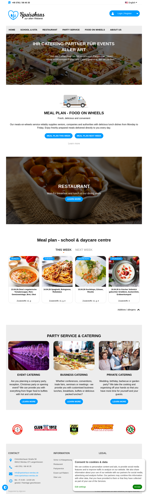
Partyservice (58, 468)
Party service (71, 29)
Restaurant (49, 29)
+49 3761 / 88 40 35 (19, 2)
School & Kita (28, 29)
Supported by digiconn (16, 491)
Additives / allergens (129, 309)
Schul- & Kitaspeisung (62, 460)
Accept (137, 487)
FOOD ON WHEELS (95, 29)
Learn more (74, 143)
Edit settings (80, 487)
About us (115, 29)
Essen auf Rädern (61, 473)
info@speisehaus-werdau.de (26, 473)
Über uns (57, 477)
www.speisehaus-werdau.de (26, 475)
